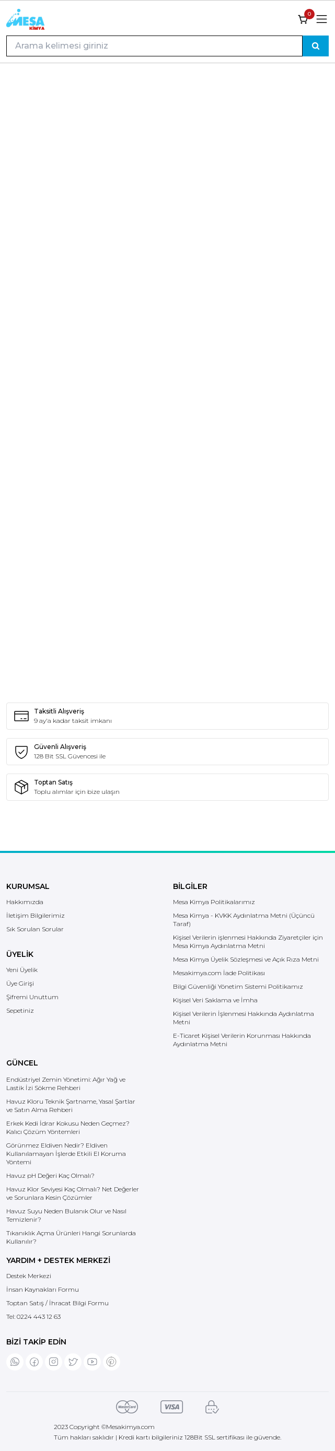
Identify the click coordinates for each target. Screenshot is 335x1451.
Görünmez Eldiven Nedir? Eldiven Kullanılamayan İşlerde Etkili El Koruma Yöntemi (66, 1153)
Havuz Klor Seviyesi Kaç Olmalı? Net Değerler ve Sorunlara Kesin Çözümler (72, 1193)
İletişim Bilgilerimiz (35, 915)
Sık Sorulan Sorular (35, 929)
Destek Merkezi (28, 1276)
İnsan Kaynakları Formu (42, 1289)
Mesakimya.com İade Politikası (219, 973)
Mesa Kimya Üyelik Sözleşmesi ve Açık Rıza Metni (246, 959)
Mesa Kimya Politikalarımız (214, 902)
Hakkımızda (24, 902)
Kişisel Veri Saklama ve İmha (215, 1000)
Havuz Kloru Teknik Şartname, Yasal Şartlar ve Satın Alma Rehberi (70, 1105)
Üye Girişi (20, 983)
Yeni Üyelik (22, 970)
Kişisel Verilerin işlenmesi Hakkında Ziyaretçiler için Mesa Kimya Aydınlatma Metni (248, 941)
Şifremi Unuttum (32, 997)
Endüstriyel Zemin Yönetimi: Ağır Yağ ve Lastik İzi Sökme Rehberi (65, 1083)
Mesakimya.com (130, 1427)
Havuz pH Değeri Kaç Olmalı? (50, 1175)
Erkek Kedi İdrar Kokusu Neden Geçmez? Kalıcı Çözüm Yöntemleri (68, 1127)
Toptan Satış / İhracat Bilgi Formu (57, 1303)
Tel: (33, 1316)
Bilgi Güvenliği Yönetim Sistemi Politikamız (238, 986)
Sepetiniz (20, 1010)
